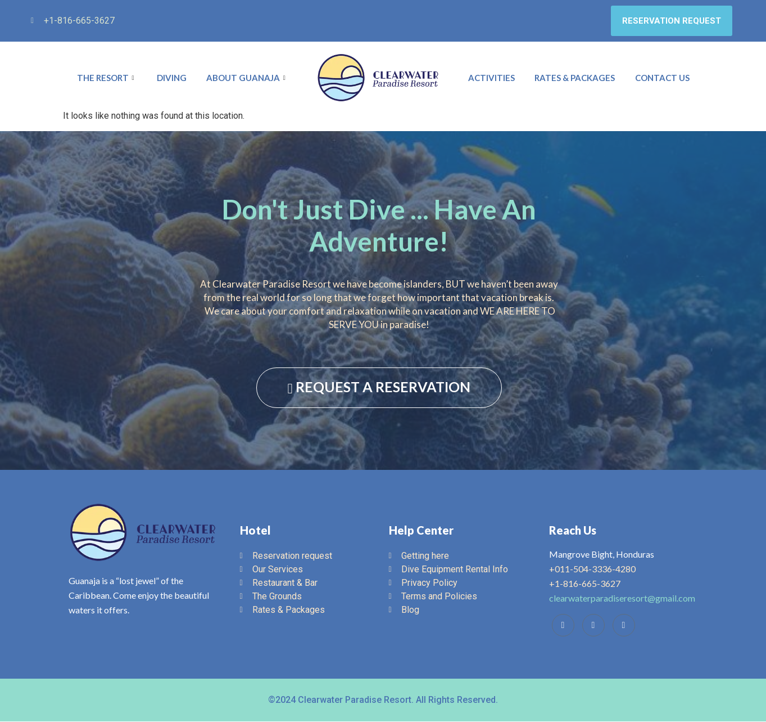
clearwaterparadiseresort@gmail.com (622, 598)
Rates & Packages (574, 78)
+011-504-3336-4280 (592, 569)
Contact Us (662, 78)
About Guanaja (247, 78)
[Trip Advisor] (593, 626)
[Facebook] (563, 626)
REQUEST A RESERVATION (379, 387)
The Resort (107, 78)
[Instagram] (624, 626)
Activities (491, 78)
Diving (172, 78)
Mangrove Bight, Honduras (601, 554)
